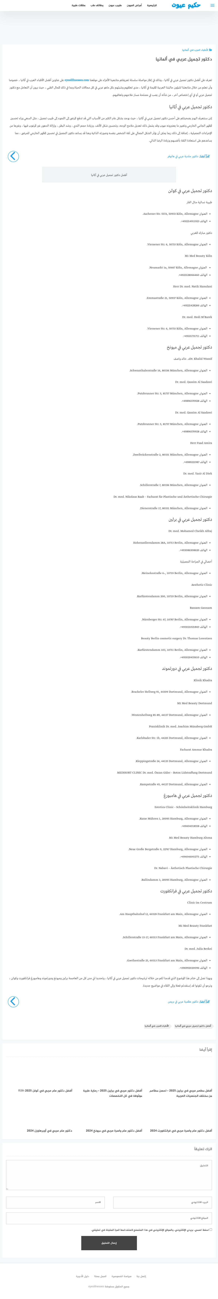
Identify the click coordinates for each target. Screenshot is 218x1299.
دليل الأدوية (82, 1276)
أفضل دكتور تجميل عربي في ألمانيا (193, 1026)
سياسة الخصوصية (122, 1276)
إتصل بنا (141, 1276)
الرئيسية (152, 5)
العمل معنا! (100, 1276)
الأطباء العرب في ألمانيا (197, 50)
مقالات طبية (78, 5)
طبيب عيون (115, 5)
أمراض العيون (134, 5)
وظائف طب (97, 5)
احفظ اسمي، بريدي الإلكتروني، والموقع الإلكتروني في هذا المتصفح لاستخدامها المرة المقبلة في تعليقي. (150, 1230)
